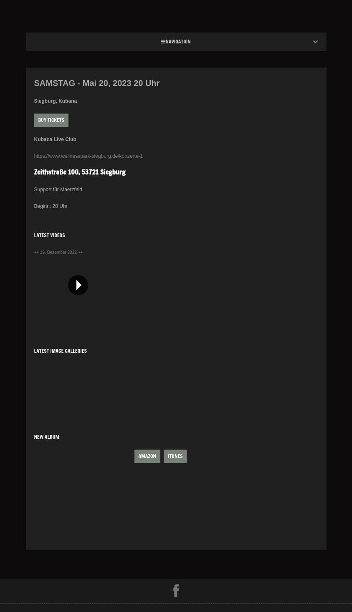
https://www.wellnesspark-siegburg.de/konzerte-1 (88, 156)
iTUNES (175, 456)
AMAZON (147, 456)
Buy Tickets (51, 120)
